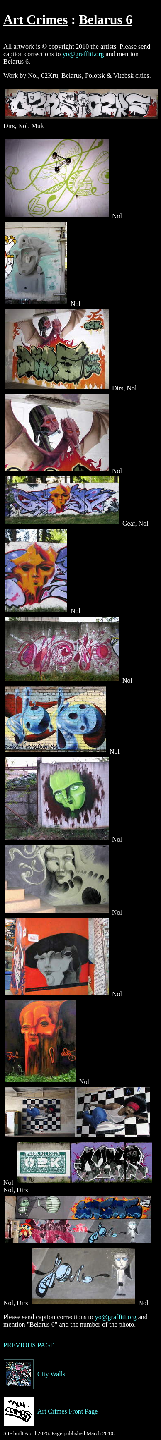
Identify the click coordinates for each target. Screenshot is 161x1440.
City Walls (34, 1374)
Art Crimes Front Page (50, 1411)
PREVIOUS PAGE (28, 1345)
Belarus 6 (105, 19)
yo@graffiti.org (83, 53)
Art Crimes (35, 19)
